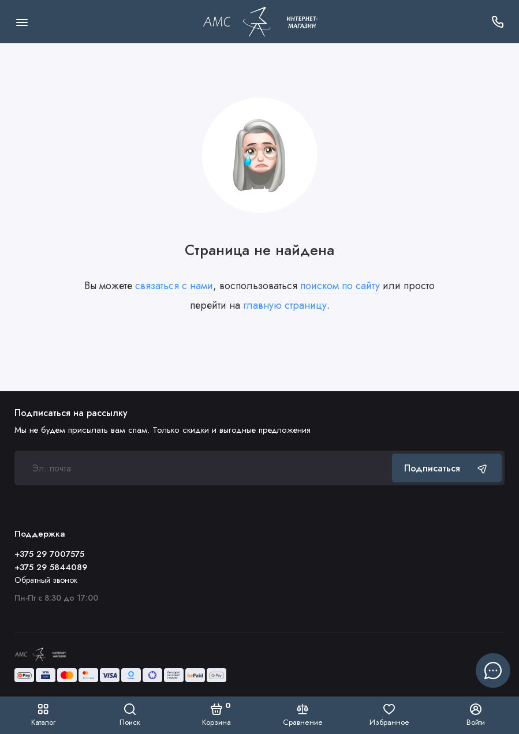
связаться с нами (174, 285)
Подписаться (447, 468)
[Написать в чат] (493, 670)
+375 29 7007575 (49, 554)
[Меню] (21, 21)
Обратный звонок (45, 580)
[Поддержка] (497, 21)
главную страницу (285, 305)
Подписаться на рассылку (71, 413)
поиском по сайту (340, 285)
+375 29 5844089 (50, 567)
